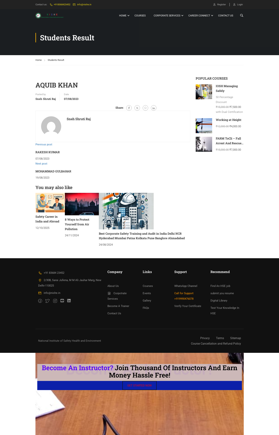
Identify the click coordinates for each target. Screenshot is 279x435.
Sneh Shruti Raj (45, 99)
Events (147, 293)
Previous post (43, 144)
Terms (220, 338)
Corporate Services (167, 15)
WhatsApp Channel (185, 286)
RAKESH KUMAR (47, 152)
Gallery (147, 300)
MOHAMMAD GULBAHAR (53, 171)
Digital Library (218, 300)
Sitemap (235, 338)
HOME (122, 15)
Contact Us (225, 15)
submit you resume (222, 293)
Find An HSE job (220, 286)
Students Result (56, 60)
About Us (113, 286)
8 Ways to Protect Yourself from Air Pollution (77, 224)
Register (219, 4)
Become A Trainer (118, 306)
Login (238, 4)
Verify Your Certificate (187, 306)
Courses (140, 15)
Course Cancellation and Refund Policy (216, 343)
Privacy (205, 338)
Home (38, 60)
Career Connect (199, 15)
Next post (41, 163)
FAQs (146, 308)
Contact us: (41, 4)
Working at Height (228, 120)
